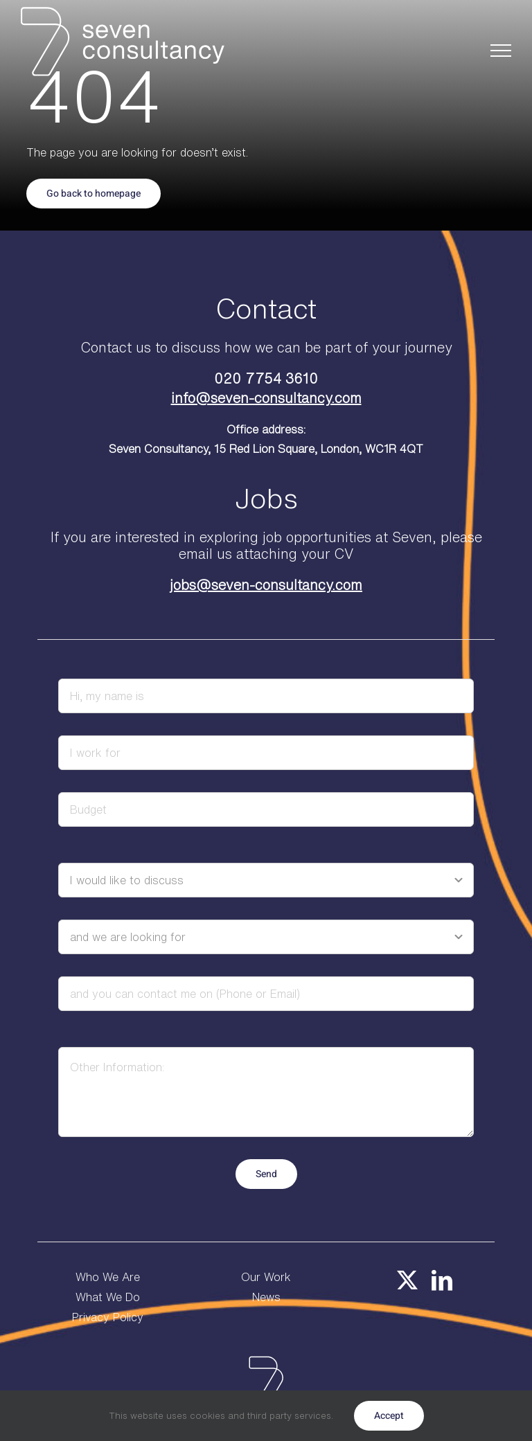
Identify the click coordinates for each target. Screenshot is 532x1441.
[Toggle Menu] (501, 50)
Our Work (266, 1277)
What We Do (108, 1297)
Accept (389, 1415)
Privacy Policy (107, 1317)
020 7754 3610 (266, 378)
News (266, 1297)
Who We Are (108, 1277)
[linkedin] (442, 1280)
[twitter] (407, 1280)
